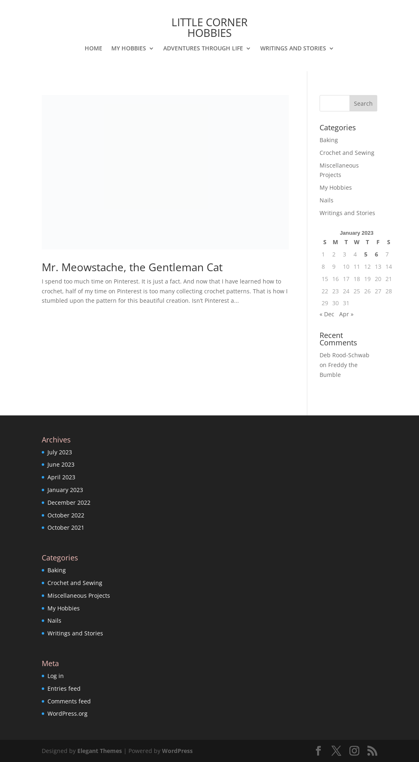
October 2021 (65, 527)
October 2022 (65, 515)
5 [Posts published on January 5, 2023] (365, 254)
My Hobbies (128, 48)
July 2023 (59, 452)
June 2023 (60, 464)
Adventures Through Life (203, 48)
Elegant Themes (99, 751)
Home (93, 48)
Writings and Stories (293, 48)
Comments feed (69, 701)
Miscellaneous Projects (78, 595)
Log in (55, 676)
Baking (329, 140)
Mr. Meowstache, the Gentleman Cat (132, 267)
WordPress (177, 751)
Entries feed (64, 688)
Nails (326, 200)
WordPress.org (67, 713)
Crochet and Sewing (347, 152)
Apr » (346, 314)
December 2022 (68, 502)
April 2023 (61, 477)
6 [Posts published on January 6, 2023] (376, 254)
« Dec (327, 314)
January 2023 (65, 490)
